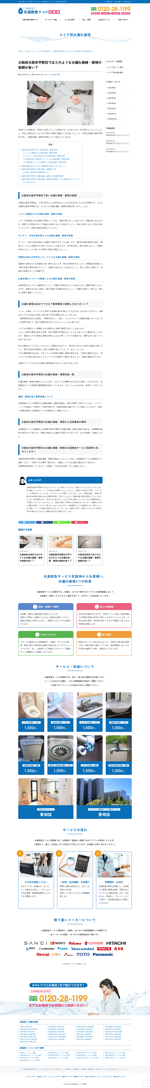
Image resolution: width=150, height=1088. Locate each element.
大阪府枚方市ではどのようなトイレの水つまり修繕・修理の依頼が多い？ (119, 143)
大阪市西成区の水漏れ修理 (56, 1029)
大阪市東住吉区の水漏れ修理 (57, 1034)
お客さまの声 (29, 182)
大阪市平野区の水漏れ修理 (113, 1034)
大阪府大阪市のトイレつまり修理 (30, 1060)
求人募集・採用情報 (87, 1069)
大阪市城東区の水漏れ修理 (28, 1037)
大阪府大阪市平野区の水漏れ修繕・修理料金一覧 (38, 169)
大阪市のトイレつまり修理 (28, 1053)
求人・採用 (86, 19)
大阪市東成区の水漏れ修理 (28, 1034)
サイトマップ (123, 1069)
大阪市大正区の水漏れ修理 (56, 1039)
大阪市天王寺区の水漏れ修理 (28, 1039)
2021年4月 (112, 103)
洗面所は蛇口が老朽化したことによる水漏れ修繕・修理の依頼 (46, 159)
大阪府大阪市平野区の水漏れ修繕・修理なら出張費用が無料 (42, 176)
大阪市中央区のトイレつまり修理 (115, 1058)
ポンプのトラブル (107, 1076)
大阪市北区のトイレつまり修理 (29, 1058)
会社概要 (75, 1069)
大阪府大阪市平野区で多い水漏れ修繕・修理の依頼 (38, 150)
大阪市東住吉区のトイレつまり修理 (59, 1055)
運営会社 (109, 1)
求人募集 (118, 1)
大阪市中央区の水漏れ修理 (28, 1042)
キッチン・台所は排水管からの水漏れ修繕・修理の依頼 (44, 156)
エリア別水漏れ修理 (53, 74)
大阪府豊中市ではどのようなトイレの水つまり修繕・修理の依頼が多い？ (119, 151)
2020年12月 (112, 119)
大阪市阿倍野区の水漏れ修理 (85, 1027)
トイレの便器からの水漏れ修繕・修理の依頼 (40, 153)
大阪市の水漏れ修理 (26, 1027)
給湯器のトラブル (78, 1076)
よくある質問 (69, 19)
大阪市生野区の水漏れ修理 (113, 1029)
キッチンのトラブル (54, 1076)
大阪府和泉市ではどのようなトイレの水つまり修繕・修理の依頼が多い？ (119, 135)
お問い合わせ (128, 1)
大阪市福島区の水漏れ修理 (84, 1029)
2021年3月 (112, 108)
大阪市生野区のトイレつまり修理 (86, 1053)
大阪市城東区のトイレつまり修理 (115, 1055)
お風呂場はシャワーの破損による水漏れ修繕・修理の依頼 (44, 162)
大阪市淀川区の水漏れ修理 (113, 1037)
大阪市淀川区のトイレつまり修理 (115, 1053)
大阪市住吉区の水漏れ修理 (113, 1039)
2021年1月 (112, 114)
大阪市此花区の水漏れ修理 (84, 1032)
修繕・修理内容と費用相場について (37, 172)
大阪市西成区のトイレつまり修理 (58, 1053)
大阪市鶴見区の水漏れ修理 (56, 1027)
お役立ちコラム (104, 19)
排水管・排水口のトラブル (92, 1076)
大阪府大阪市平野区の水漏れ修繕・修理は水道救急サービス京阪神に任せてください (50, 179)
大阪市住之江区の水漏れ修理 (57, 1037)
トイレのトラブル (30, 1076)
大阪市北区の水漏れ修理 (83, 1039)
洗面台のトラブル (67, 1076)
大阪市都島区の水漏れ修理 (113, 1027)
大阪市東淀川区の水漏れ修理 (113, 1032)
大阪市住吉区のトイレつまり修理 (58, 1058)
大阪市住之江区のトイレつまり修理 (87, 1058)
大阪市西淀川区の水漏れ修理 (28, 1029)
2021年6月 (112, 93)
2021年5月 (112, 98)
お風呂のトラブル (42, 1076)
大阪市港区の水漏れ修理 (27, 1032)
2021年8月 (112, 88)
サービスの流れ (55, 1069)
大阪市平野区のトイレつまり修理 (86, 1055)
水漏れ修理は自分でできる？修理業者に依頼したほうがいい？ (42, 166)
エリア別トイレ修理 (115, 67)
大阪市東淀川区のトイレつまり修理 (30, 1055)
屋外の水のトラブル (119, 1076)
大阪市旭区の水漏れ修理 (83, 1034)
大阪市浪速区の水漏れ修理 (56, 1032)
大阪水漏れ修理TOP (29, 19)
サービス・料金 (51, 19)
